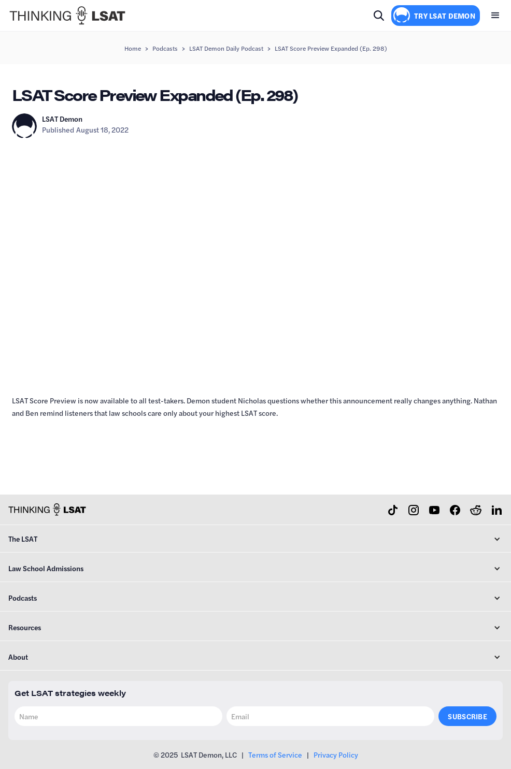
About (18, 656)
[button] (495, 15)
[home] (67, 15)
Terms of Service (275, 754)
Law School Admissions (45, 568)
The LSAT (22, 538)
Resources (24, 627)
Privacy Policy (336, 754)
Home (132, 48)
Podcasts (165, 48)
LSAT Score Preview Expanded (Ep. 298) (331, 48)
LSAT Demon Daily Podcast (226, 48)
